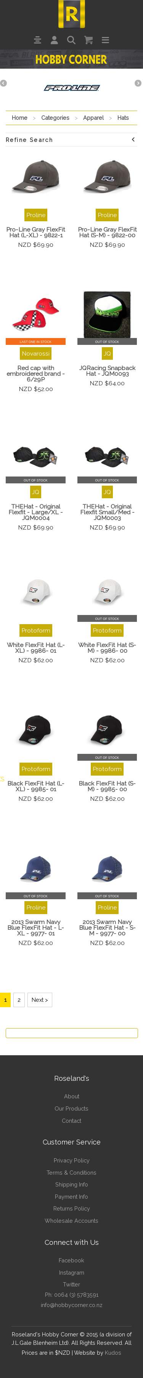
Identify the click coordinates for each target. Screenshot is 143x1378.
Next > (40, 999)
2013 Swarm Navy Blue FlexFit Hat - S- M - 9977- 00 (107, 927)
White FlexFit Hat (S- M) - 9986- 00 (107, 647)
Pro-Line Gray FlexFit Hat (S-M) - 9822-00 (107, 232)
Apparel (93, 117)
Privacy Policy (72, 1160)
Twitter (71, 1284)
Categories (55, 117)
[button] (37, 40)
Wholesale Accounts (71, 1220)
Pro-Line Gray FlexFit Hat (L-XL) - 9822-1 (35, 232)
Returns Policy (71, 1208)
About (71, 1096)
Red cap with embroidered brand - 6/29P (35, 373)
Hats (123, 117)
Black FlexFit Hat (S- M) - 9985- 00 (107, 786)
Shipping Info (71, 1184)
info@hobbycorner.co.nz (72, 1305)
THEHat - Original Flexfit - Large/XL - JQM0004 (35, 512)
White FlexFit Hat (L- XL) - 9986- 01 (36, 647)
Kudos (113, 1352)
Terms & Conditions (71, 1172)
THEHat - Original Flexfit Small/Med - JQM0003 (107, 512)
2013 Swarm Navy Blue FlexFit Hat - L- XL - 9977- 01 (35, 927)
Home (19, 117)
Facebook (71, 1260)
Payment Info (71, 1196)
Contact (71, 1120)
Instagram (71, 1272)
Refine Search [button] (71, 139)
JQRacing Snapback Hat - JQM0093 (107, 370)
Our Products (71, 1108)
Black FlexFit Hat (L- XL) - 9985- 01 (35, 786)
